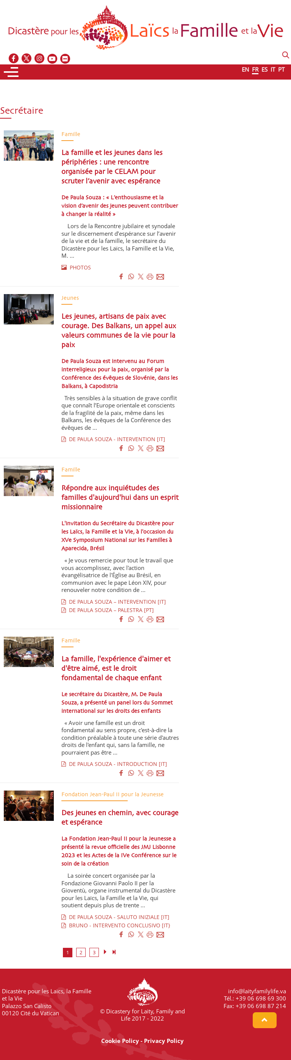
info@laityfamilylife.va (257, 991)
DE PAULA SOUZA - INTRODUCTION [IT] (114, 763)
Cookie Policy (120, 1040)
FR (255, 69)
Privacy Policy (164, 1040)
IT (273, 69)
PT (281, 69)
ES (264, 69)
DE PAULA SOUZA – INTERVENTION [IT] (113, 601)
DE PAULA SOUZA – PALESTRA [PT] (107, 610)
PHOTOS (76, 267)
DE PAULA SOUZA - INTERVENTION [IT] (113, 439)
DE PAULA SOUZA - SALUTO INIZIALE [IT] (115, 917)
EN (245, 69)
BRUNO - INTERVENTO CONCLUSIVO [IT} (115, 925)
